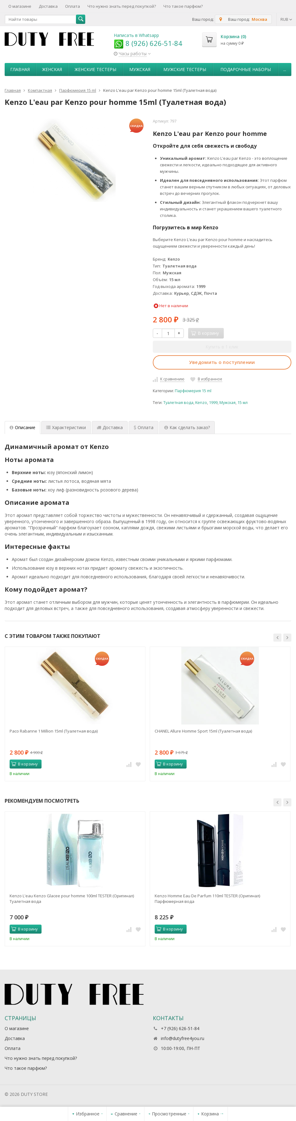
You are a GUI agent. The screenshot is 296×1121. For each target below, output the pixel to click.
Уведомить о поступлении (222, 362)
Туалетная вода (178, 402)
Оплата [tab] (143, 427)
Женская (52, 69)
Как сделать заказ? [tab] (187, 427)
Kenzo (201, 402)
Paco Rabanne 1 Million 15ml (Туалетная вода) (54, 731)
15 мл (242, 402)
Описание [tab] (22, 427)
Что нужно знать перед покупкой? (121, 6)
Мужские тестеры (184, 69)
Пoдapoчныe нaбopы (245, 69)
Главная (20, 69)
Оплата (72, 6)
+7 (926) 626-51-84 (180, 1028)
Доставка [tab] (110, 427)
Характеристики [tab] (66, 427)
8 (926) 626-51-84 (148, 43)
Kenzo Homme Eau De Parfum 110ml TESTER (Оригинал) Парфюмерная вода (207, 898)
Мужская (139, 69)
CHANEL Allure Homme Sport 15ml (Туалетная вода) (203, 731)
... (284, 69)
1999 (213, 402)
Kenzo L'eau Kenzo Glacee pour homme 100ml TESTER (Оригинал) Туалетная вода (72, 898)
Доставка (48, 6)
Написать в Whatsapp (136, 35)
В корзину (24, 764)
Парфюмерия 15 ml (193, 390)
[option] (75, 714)
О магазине (19, 6)
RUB (286, 19)
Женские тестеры (95, 69)
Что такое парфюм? (183, 6)
